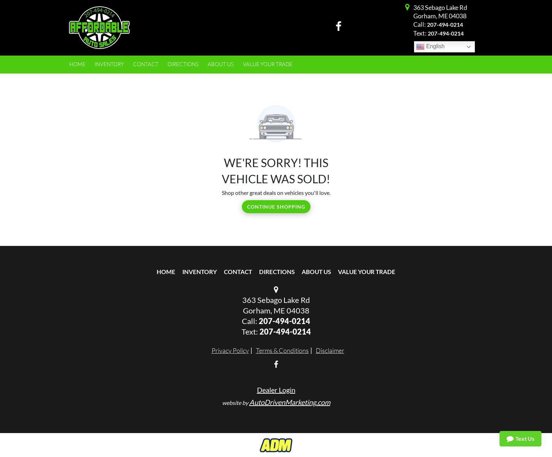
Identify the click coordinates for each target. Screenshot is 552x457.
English (430, 47)
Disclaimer (330, 350)
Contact (238, 271)
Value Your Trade (366, 271)
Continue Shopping (276, 207)
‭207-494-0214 (285, 331)
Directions (277, 271)
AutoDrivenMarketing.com (289, 402)
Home (166, 271)
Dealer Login (276, 390)
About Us (316, 271)
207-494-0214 (445, 24)
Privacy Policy (230, 350)
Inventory (199, 271)
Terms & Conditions (282, 350)
